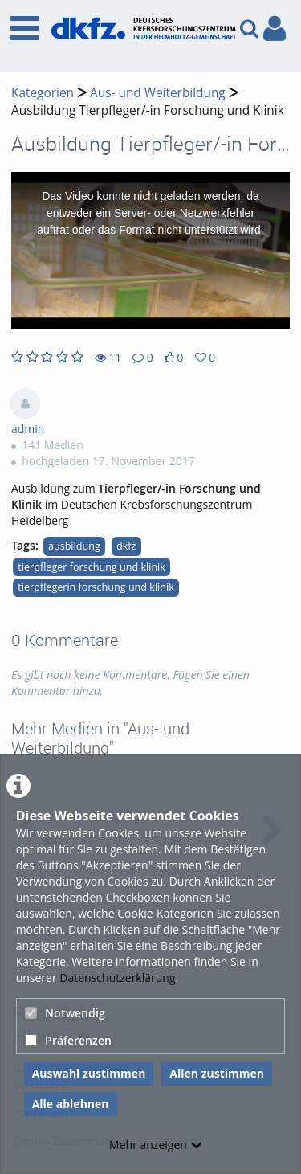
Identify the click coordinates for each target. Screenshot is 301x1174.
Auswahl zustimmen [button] (89, 1073)
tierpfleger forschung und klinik (91, 567)
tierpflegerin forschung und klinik (96, 587)
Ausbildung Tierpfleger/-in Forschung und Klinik (147, 110)
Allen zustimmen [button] (216, 1073)
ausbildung (74, 546)
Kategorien (42, 92)
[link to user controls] (274, 28)
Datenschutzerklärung (117, 977)
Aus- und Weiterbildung (158, 92)
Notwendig (65, 1013)
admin (27, 428)
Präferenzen (68, 1040)
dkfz (126, 546)
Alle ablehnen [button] (70, 1103)
